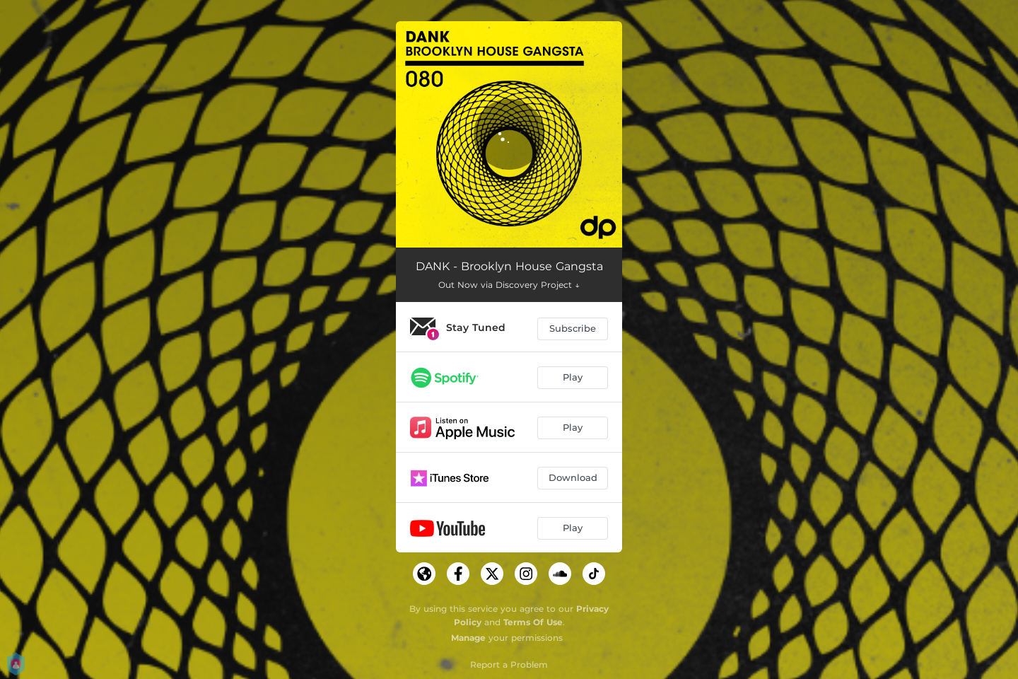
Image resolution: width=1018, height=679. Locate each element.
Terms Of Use (533, 622)
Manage (468, 637)
